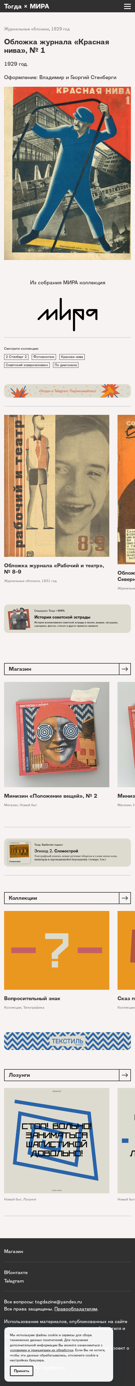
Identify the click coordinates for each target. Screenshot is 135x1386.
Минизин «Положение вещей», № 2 (50, 795)
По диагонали (66, 365)
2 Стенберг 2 (16, 356)
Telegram (14, 1281)
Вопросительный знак (32, 998)
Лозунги (29, 1199)
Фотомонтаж (43, 356)
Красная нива (72, 356)
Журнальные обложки (26, 29)
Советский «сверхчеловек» (27, 365)
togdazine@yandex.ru (58, 1301)
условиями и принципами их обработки (41, 1350)
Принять (21, 1370)
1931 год (49, 580)
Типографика (33, 1007)
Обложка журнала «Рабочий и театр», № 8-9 (54, 568)
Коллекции (12, 1007)
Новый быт (28, 804)
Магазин (11, 804)
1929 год (60, 29)
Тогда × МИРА (26, 6)
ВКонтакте (16, 1272)
